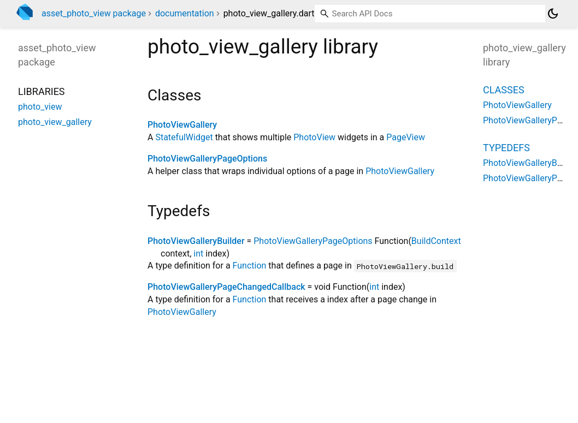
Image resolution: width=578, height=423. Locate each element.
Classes (503, 90)
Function (250, 265)
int (198, 253)
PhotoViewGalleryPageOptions (207, 158)
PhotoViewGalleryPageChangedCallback (226, 287)
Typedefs (506, 147)
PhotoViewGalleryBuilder (196, 241)
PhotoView (314, 137)
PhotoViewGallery (182, 125)
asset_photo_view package (94, 13)
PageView (405, 137)
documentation (184, 13)
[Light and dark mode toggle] (553, 13)
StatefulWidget (184, 137)
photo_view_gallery (55, 122)
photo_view (40, 107)
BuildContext (436, 241)
